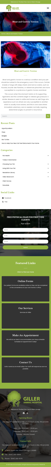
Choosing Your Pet (9, 164)
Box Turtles (5, 140)
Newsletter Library (9, 173)
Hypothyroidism (7, 128)
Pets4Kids (6, 185)
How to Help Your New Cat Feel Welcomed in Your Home (20, 143)
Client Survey (7, 181)
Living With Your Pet (9, 168)
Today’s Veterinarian (9, 160)
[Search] (48, 116)
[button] (47, 8)
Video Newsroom (8, 177)
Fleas (3, 132)
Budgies (4, 136)
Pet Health (6, 156)
